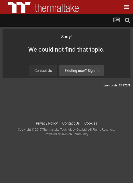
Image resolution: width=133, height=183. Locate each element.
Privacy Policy (47, 123)
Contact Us (43, 71)
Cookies (91, 123)
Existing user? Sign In (81, 71)
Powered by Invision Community (66, 134)
